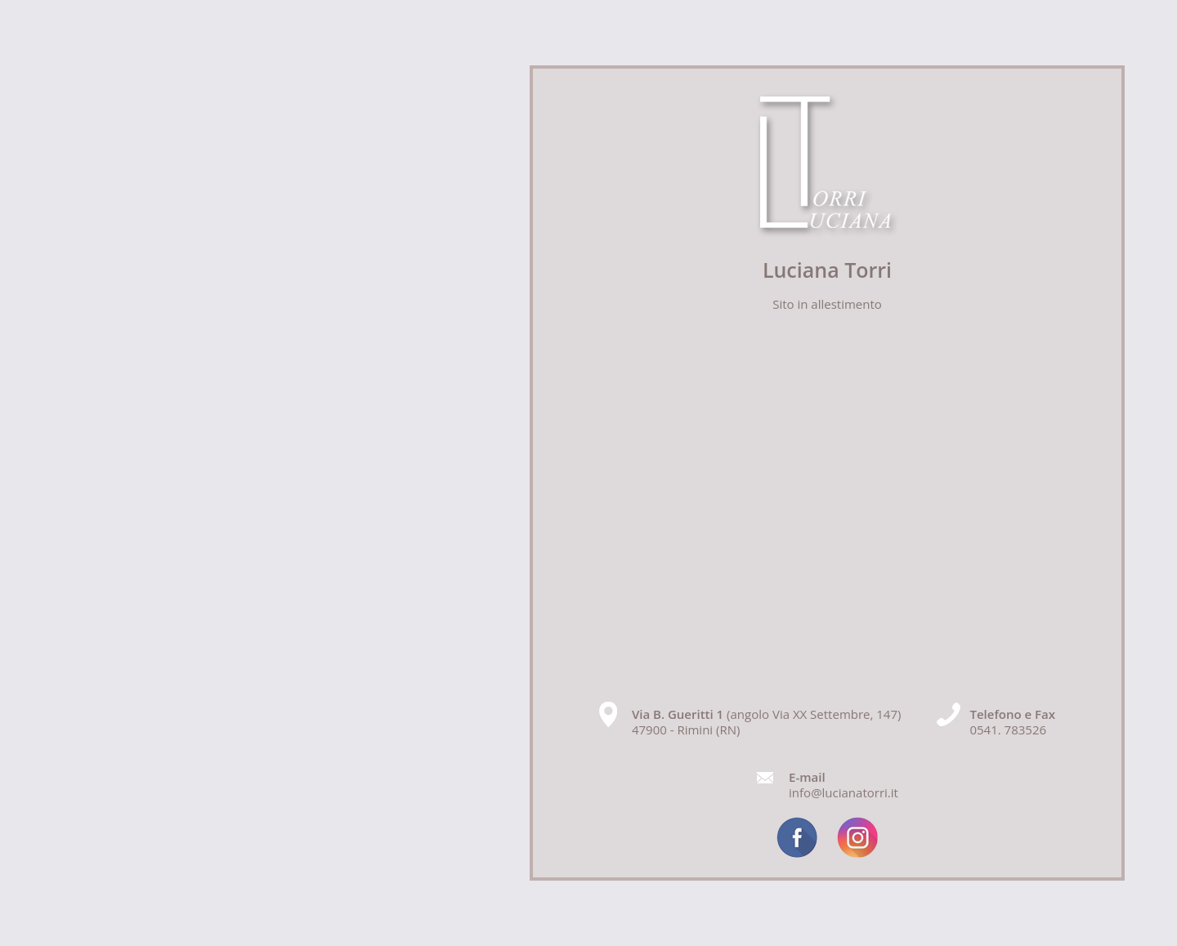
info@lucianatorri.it (843, 792)
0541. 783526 (1007, 729)
